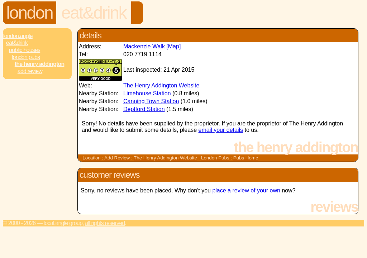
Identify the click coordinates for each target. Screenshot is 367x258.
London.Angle (18, 36)
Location (91, 158)
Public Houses (24, 50)
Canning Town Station (151, 101)
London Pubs (26, 57)
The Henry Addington (40, 64)
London (29, 12)
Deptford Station (144, 109)
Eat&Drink (93, 12)
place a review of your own (246, 190)
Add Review (117, 158)
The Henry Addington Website (161, 85)
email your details (221, 130)
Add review (30, 71)
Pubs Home (245, 158)
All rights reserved (105, 223)
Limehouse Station (147, 93)
